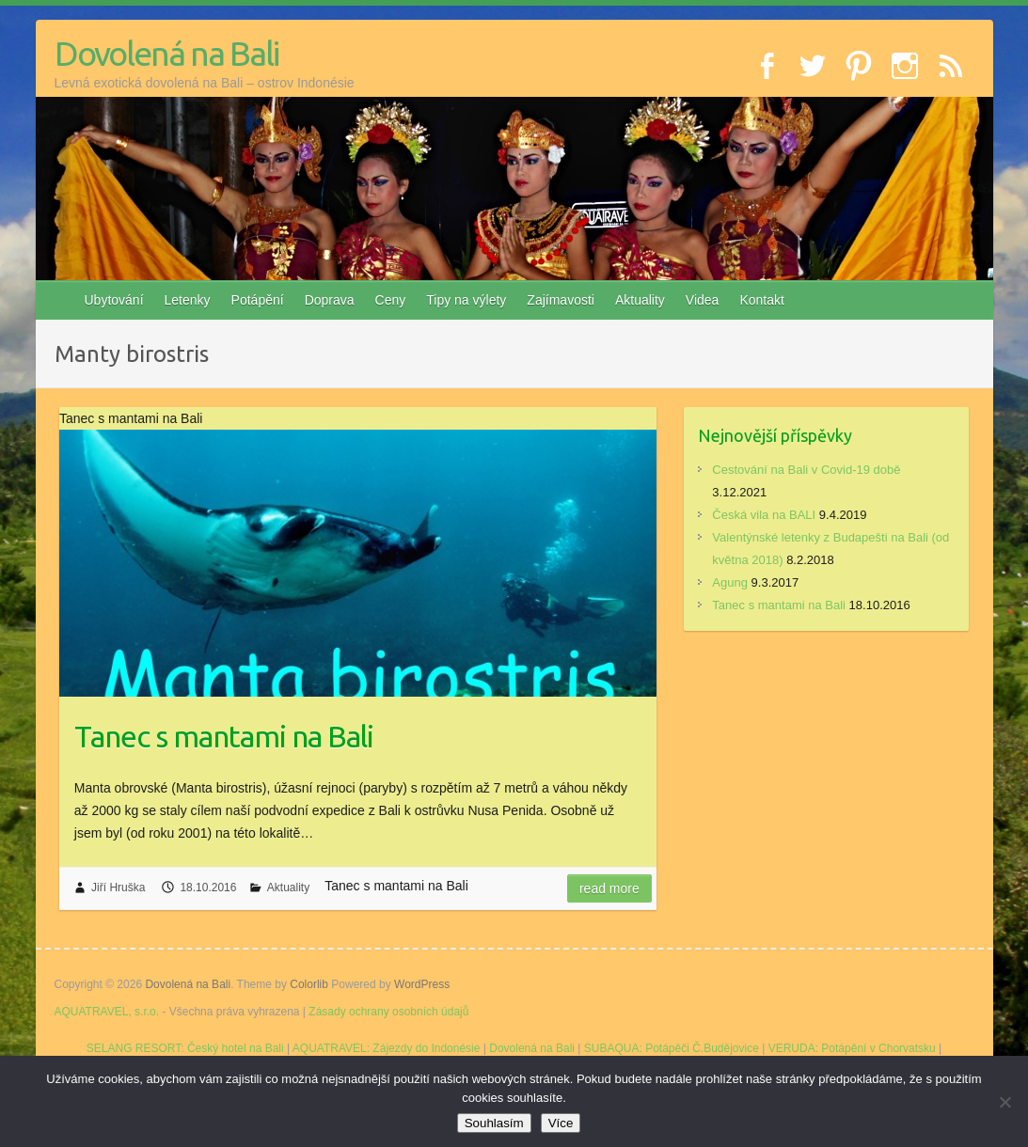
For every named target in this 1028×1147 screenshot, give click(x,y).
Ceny (390, 299)
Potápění (257, 299)
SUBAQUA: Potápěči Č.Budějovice (671, 1048)
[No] (1004, 1101)
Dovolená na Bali (166, 53)
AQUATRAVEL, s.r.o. (107, 1011)
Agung (730, 582)
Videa (703, 299)
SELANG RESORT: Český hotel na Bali (185, 1048)
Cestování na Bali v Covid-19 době (806, 470)
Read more (609, 888)
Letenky (188, 299)
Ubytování (114, 299)
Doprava (330, 299)
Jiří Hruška (118, 887)
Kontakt (761, 299)
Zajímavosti (560, 299)
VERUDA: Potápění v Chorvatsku (852, 1048)
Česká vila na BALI (763, 515)
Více (561, 1123)
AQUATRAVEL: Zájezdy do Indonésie (387, 1048)
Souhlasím (494, 1123)
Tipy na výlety (466, 299)
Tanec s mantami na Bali (223, 736)
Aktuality (640, 299)
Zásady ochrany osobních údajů (388, 1011)
